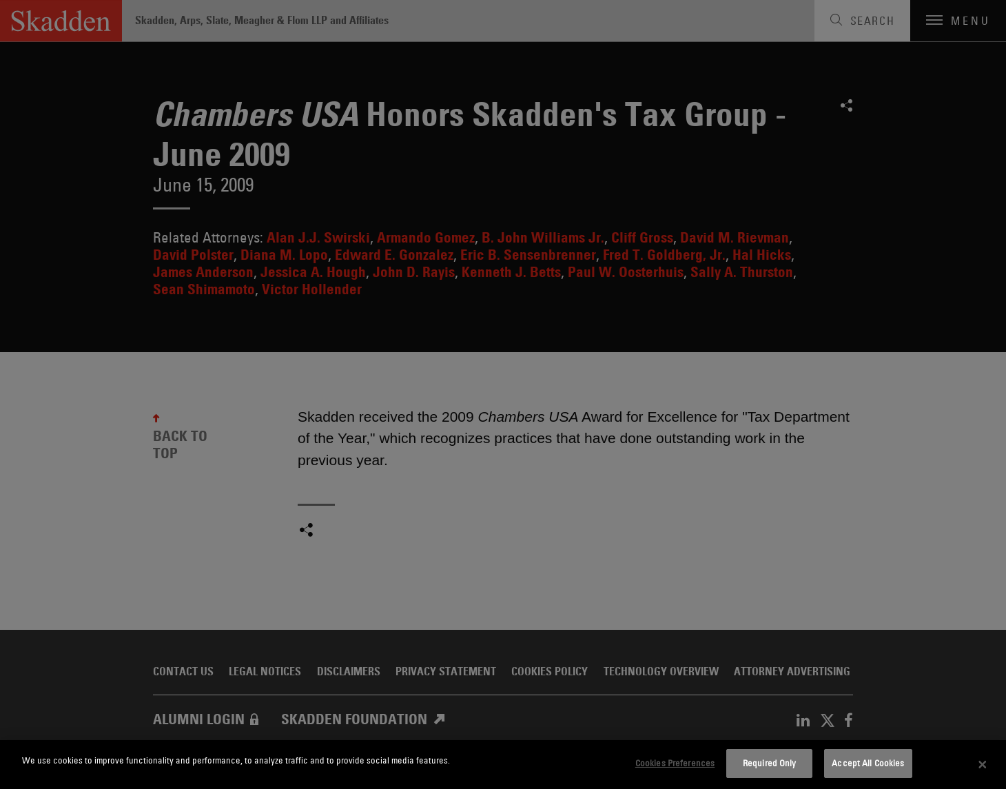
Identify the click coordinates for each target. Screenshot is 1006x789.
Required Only (770, 762)
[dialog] (503, 764)
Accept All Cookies (868, 762)
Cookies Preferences (675, 762)
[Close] (982, 765)
